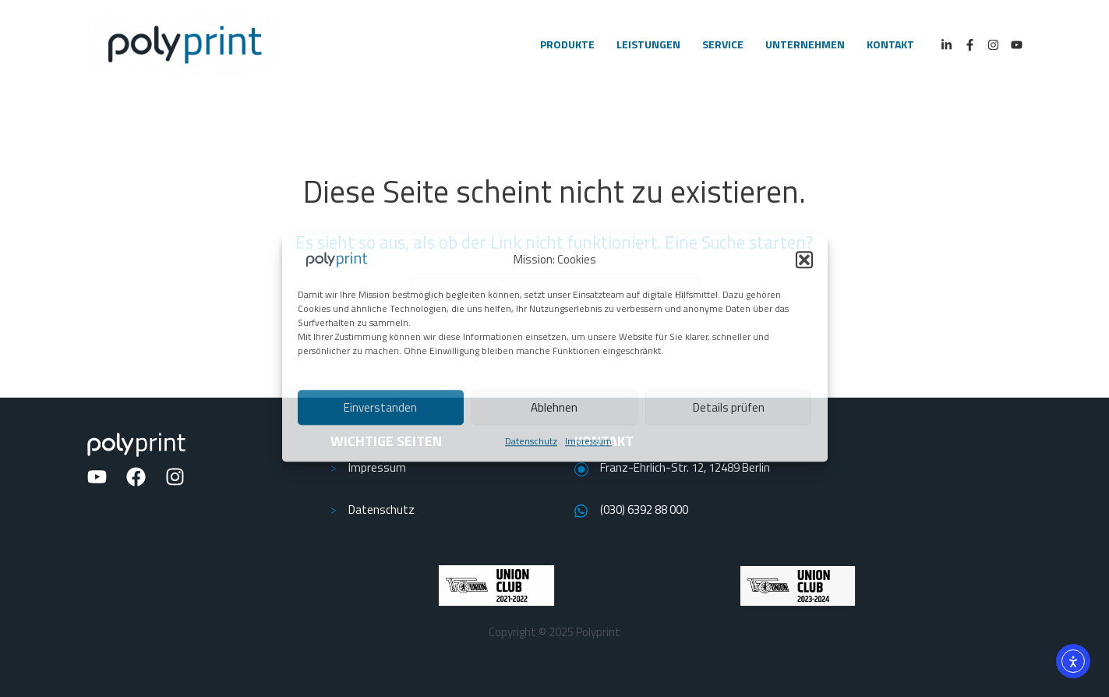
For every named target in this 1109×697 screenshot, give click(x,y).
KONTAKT (890, 44)
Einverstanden (380, 407)
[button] (804, 259)
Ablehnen (554, 407)
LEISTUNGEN (648, 44)
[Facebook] (970, 45)
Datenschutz (531, 440)
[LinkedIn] (946, 45)
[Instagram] (993, 45)
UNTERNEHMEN (805, 44)
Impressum (588, 440)
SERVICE (722, 44)
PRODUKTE (567, 44)
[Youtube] (1016, 45)
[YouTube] (97, 476)
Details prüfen (729, 407)
